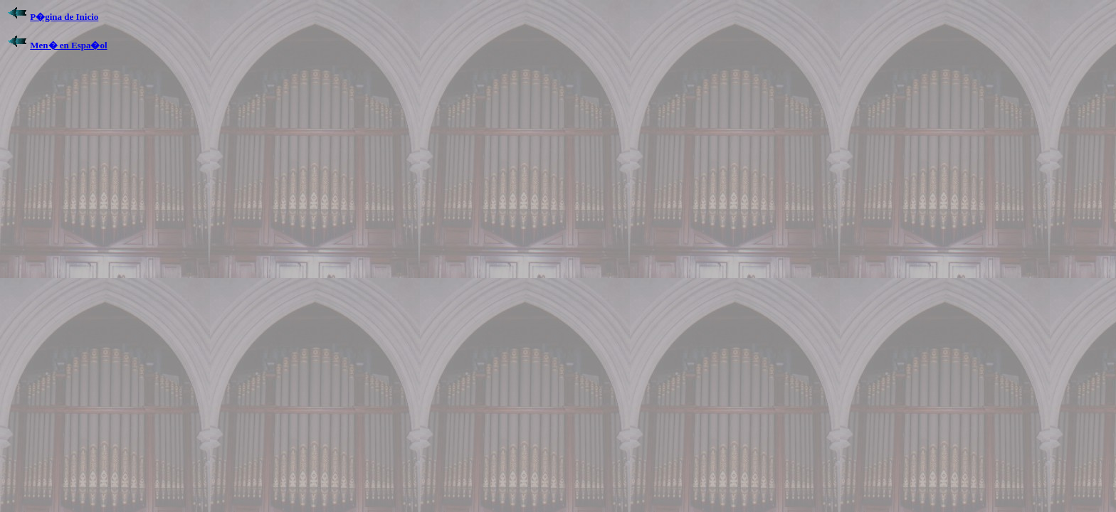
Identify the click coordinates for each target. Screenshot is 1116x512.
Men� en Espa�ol (68, 45)
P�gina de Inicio (64, 16)
